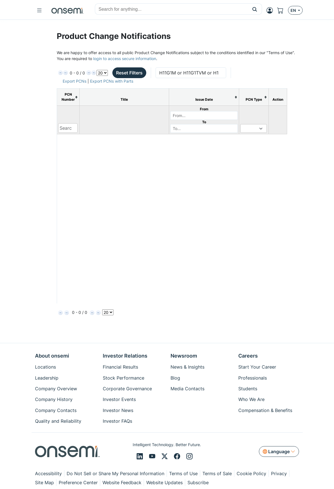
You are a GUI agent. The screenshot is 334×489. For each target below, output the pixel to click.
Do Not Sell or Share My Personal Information (115, 473)
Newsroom (184, 356)
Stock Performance (123, 378)
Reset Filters (129, 73)
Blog (175, 378)
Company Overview (56, 388)
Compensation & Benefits (265, 410)
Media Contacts (187, 388)
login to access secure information (124, 58)
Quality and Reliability (58, 421)
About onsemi (52, 356)
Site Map (44, 482)
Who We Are (251, 399)
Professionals (252, 378)
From (204, 109)
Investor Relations (125, 356)
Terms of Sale (217, 473)
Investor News (118, 410)
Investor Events (119, 399)
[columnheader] (68, 97)
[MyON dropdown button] (271, 10)
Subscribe (198, 482)
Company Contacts (56, 410)
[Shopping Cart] (282, 10)
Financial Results (120, 367)
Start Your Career (257, 367)
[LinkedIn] (141, 456)
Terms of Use (183, 473)
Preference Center (78, 482)
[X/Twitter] (165, 456)
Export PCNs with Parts (111, 81)
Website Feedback (121, 482)
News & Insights (187, 367)
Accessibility (48, 473)
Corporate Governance (127, 388)
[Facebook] (178, 456)
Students (247, 388)
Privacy (279, 473)
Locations (45, 367)
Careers (248, 356)
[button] (255, 9)
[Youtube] (153, 456)
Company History (54, 399)
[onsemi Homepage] (67, 10)
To (204, 122)
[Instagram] (189, 456)
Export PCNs (74, 81)
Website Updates (164, 482)
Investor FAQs (117, 421)
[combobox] (171, 9)
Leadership (46, 378)
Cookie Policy (251, 473)
